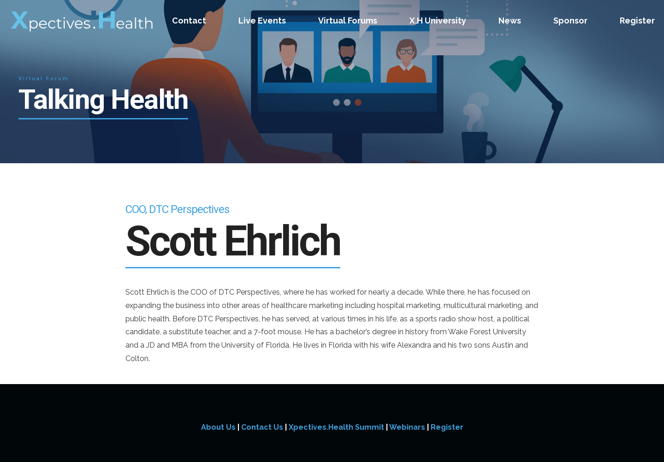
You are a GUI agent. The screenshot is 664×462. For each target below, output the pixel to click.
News (509, 20)
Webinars (407, 427)
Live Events (262, 20)
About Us (218, 427)
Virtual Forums (347, 20)
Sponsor (570, 20)
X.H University (437, 20)
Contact (189, 20)
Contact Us (262, 427)
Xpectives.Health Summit (336, 427)
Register (637, 20)
